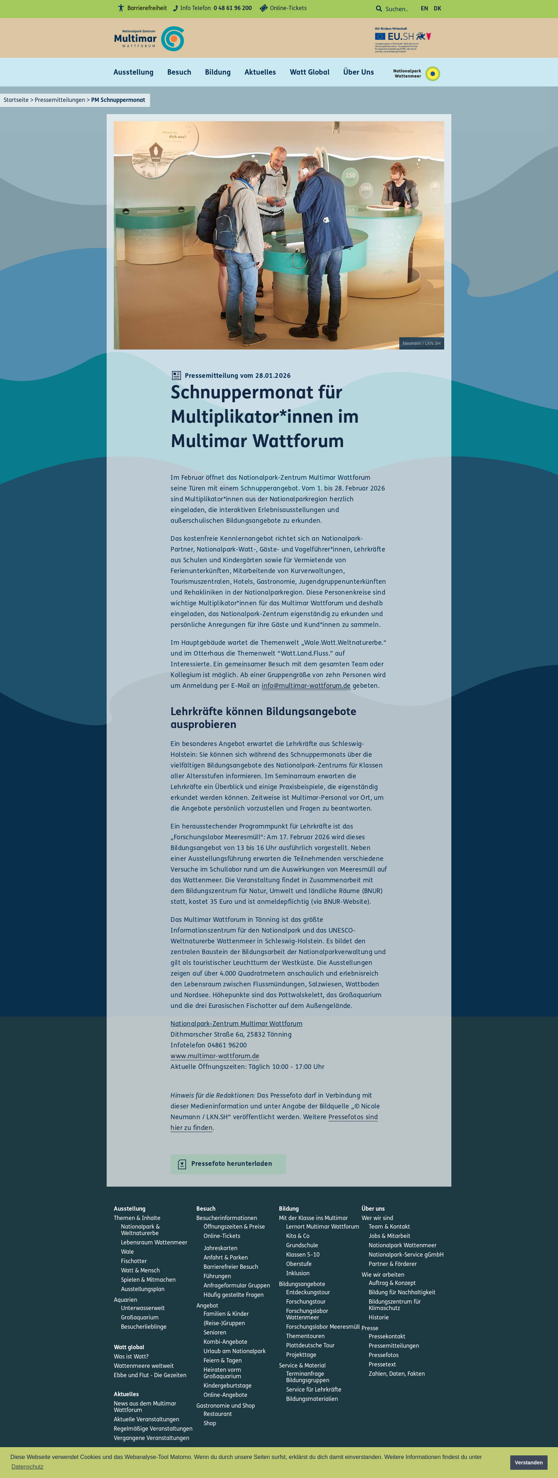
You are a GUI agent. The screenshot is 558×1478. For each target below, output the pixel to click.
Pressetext (382, 1365)
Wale (127, 1252)
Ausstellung (133, 72)
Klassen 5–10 (303, 1255)
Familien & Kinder (226, 1314)
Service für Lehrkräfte (313, 1390)
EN (424, 9)
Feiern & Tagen (223, 1361)
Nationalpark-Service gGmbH (406, 1255)
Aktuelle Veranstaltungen (146, 1420)
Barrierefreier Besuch (231, 1267)
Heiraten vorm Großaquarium (222, 1373)
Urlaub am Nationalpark (235, 1352)
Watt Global (310, 72)
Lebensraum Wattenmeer (154, 1243)
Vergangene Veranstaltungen (151, 1438)
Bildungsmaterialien (312, 1399)
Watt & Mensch (140, 1271)
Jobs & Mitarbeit (389, 1236)
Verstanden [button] (529, 1462)
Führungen (217, 1277)
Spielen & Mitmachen (148, 1280)
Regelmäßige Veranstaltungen (153, 1429)
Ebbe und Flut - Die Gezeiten (150, 1376)
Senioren (215, 1333)
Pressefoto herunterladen (231, 1164)
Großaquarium (140, 1318)
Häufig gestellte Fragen (234, 1295)
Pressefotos (384, 1356)
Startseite (16, 100)
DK (437, 9)
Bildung (218, 72)
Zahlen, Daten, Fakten (397, 1374)
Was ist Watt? (131, 1357)
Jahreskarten (220, 1249)
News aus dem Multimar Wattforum (145, 1407)
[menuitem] (155, 1209)
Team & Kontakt (389, 1227)
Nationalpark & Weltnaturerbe (140, 1230)
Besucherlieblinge (144, 1327)
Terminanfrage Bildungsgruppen (307, 1377)
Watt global (129, 1348)
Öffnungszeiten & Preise (234, 1227)
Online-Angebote (225, 1395)
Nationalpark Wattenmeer (403, 1246)
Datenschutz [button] (27, 1467)
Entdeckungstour (308, 1293)
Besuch (179, 72)
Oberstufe (299, 1264)
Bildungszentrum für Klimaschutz (395, 1305)
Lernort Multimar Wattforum (322, 1227)
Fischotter (134, 1261)
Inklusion (298, 1274)
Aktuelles (260, 72)
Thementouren (305, 1336)
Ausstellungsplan (142, 1289)
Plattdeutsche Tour (310, 1346)
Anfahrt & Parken (226, 1258)
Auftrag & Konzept (392, 1283)
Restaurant (218, 1414)
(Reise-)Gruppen (224, 1324)
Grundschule (302, 1246)
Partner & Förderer (393, 1264)
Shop (210, 1424)
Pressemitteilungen (60, 100)
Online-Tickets (282, 9)
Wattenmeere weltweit (144, 1366)
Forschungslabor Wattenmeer (307, 1315)
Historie (379, 1318)
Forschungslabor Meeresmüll (323, 1327)
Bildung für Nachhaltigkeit (402, 1293)
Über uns (373, 1209)
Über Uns (358, 72)
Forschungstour (306, 1302)
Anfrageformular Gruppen (237, 1286)
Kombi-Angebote (225, 1342)
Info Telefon (211, 8)
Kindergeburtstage (228, 1386)
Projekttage (301, 1355)
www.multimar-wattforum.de (215, 1056)
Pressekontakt (387, 1337)
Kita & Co (298, 1236)
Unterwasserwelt (143, 1309)
